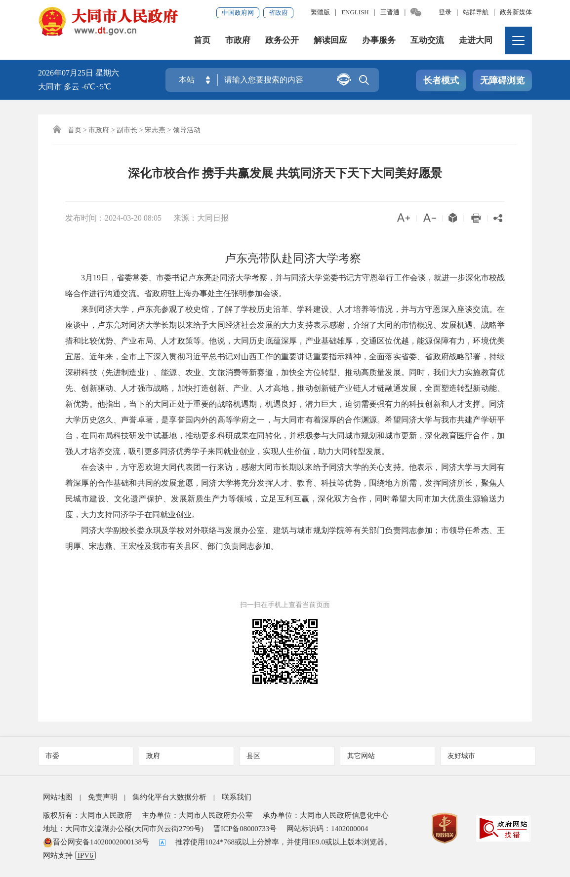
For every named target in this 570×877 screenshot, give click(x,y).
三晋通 (390, 12)
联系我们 (236, 797)
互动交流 (427, 41)
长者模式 (441, 81)
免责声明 (103, 797)
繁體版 (320, 12)
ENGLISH (355, 12)
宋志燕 (155, 130)
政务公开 (282, 41)
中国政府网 (238, 12)
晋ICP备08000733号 (245, 829)
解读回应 (330, 41)
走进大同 (475, 41)
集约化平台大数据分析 (169, 797)
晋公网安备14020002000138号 (96, 842)
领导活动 (187, 130)
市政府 (237, 41)
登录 (445, 12)
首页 (202, 41)
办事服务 (379, 41)
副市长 (127, 130)
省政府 (278, 12)
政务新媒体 (516, 12)
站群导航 (476, 12)
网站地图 (58, 797)
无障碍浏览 (502, 81)
